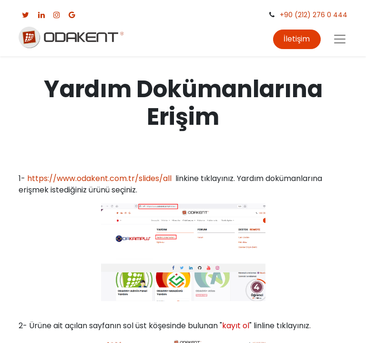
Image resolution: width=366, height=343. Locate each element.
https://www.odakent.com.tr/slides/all (99, 178)
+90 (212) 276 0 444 (313, 15)
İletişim (297, 38)
